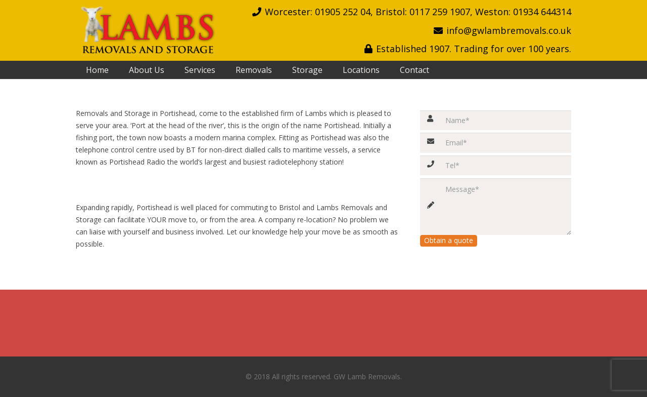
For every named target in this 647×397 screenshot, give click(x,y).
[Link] (147, 30)
